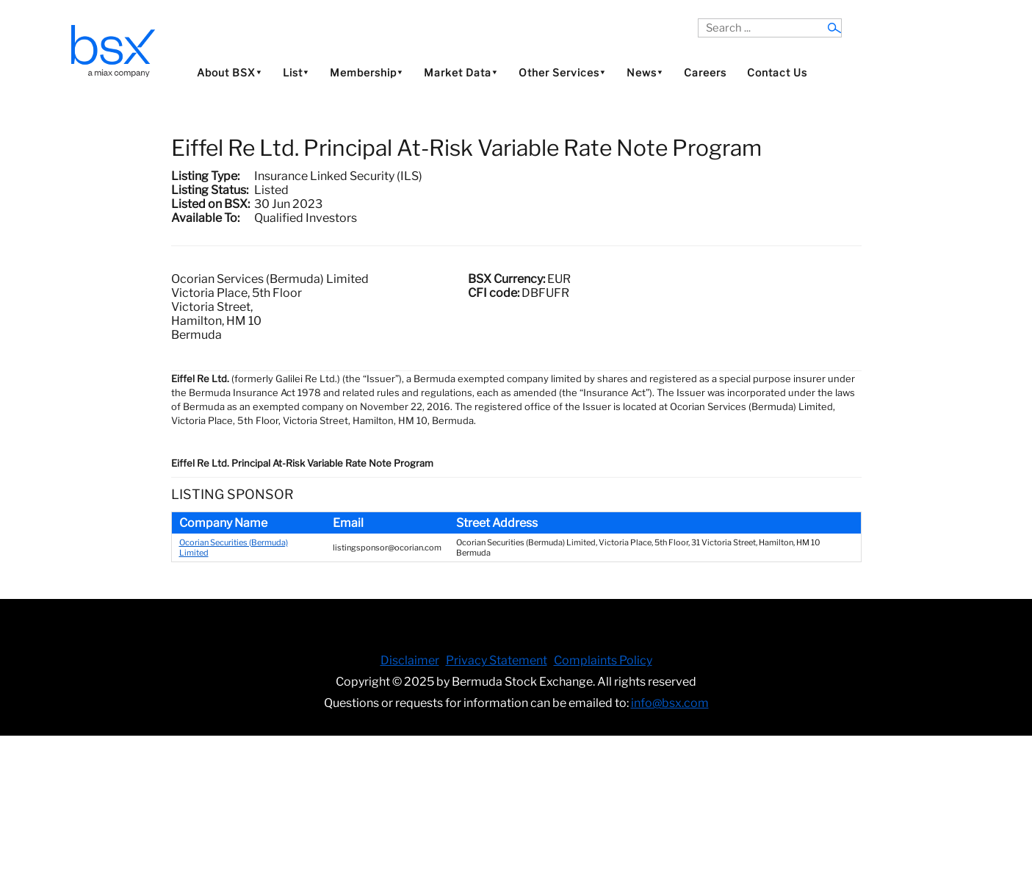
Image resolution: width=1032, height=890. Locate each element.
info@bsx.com (670, 703)
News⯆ (645, 72)
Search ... (698, 18)
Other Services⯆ (562, 72)
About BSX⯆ (229, 72)
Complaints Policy (603, 660)
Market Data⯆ (461, 72)
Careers (705, 72)
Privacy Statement (496, 660)
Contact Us (777, 72)
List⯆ (296, 72)
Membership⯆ (366, 72)
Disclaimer (409, 660)
